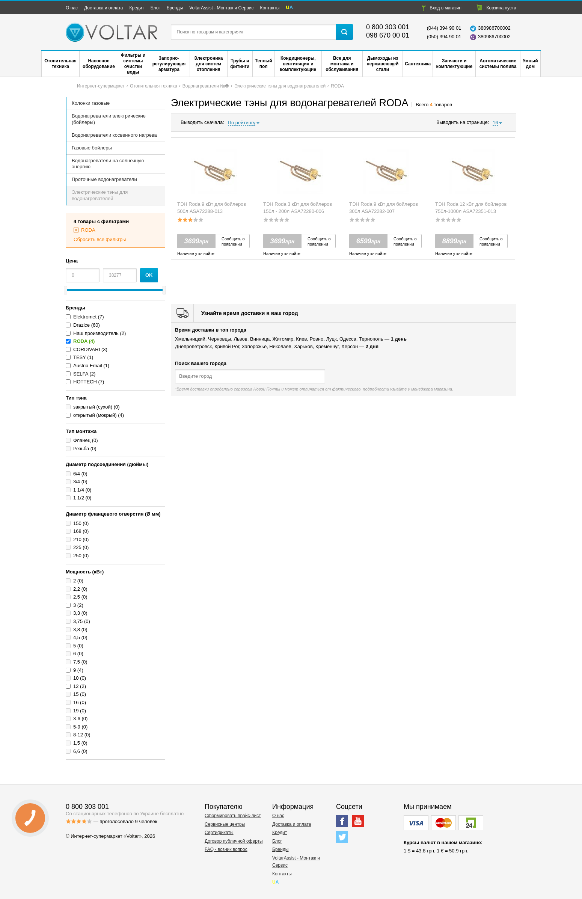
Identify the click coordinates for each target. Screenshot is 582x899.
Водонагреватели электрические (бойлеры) (109, 119)
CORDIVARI (86, 349)
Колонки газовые (91, 103)
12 (75, 686)
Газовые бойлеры (92, 148)
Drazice (81, 325)
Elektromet (85, 317)
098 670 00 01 (387, 35)
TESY (79, 357)
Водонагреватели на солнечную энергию (108, 164)
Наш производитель (96, 333)
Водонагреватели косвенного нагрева (114, 135)
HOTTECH (85, 382)
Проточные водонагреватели (104, 179)
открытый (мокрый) (95, 415)
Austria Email (87, 365)
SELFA (80, 374)
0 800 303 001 (387, 27)
